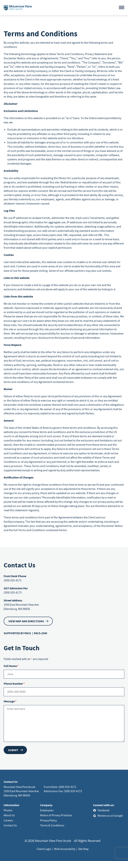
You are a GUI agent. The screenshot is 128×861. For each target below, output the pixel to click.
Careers (8, 820)
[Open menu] (121, 7)
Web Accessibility (64, 849)
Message (10, 701)
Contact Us (10, 825)
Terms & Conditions (52, 825)
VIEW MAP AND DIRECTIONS (26, 621)
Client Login (44, 849)
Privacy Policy (48, 820)
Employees (46, 810)
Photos (8, 810)
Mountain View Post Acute (19, 787)
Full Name (11, 666)
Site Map (83, 849)
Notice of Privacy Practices (56, 815)
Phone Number (14, 683)
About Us (9, 815)
